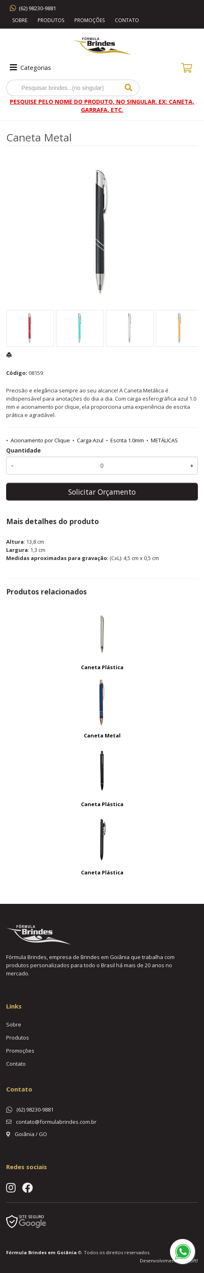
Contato (127, 20)
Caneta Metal (102, 735)
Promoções (89, 20)
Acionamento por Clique (40, 440)
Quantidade (23, 450)
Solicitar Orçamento (102, 492)
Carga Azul (90, 440)
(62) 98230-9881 (37, 8)
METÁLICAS (164, 440)
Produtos (51, 20)
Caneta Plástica (102, 667)
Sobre (19, 20)
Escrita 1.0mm (127, 440)
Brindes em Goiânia (52, 1252)
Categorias (29, 67)
